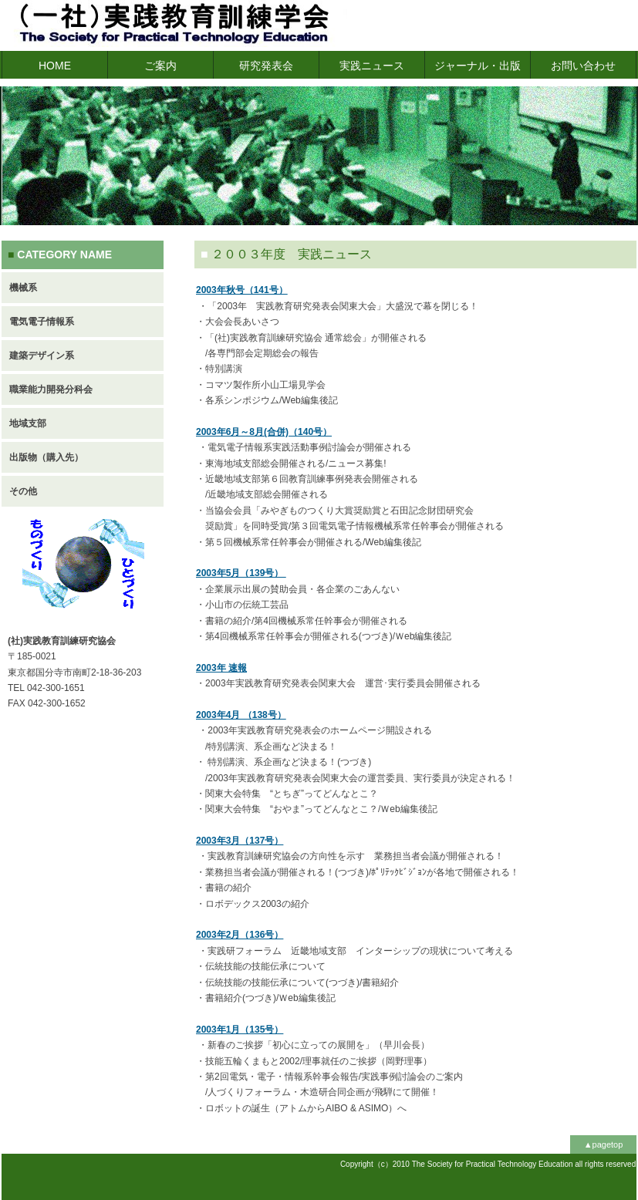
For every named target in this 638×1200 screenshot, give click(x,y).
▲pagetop (603, 1144)
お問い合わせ (583, 65)
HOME (55, 65)
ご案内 (160, 65)
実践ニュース (371, 65)
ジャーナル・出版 (477, 65)
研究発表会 (266, 65)
